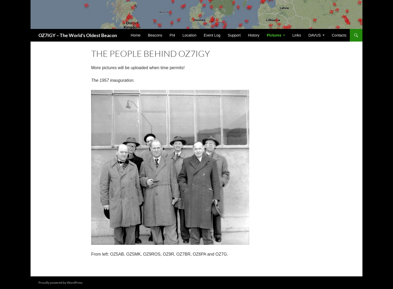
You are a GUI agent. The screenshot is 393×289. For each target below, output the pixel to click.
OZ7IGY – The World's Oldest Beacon (77, 35)
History (253, 35)
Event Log (212, 35)
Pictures (274, 35)
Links (296, 35)
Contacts (339, 35)
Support (234, 35)
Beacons (155, 35)
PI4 (172, 35)
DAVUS (314, 35)
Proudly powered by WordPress (60, 283)
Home (135, 35)
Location (189, 35)
